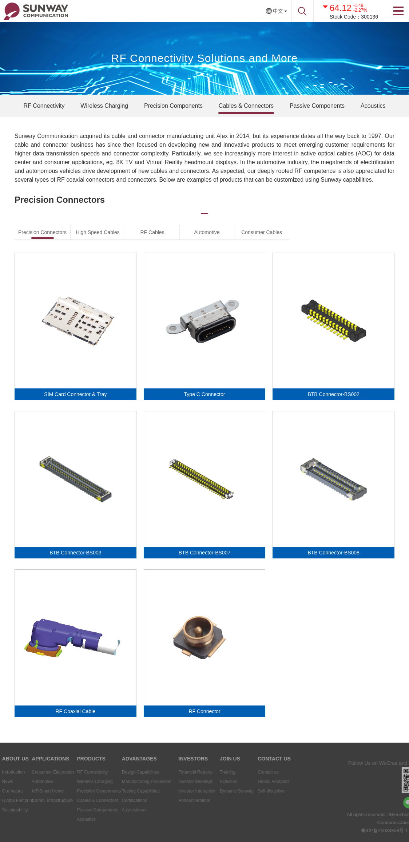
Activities (217, 781)
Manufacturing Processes (130, 781)
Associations (118, 810)
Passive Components (317, 106)
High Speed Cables (98, 232)
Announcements (182, 800)
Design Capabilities (125, 772)
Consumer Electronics (39, 772)
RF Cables (152, 232)
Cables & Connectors (246, 106)
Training (217, 772)
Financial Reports (183, 772)
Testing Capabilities (125, 791)
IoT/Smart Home (34, 791)
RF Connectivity (44, 106)
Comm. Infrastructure (38, 800)
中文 (278, 11)
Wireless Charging (104, 106)
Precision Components (173, 106)
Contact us (258, 772)
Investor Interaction (185, 791)
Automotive (207, 232)
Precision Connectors (42, 232)
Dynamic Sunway (226, 791)
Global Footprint (263, 781)
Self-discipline (261, 791)
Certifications (118, 800)
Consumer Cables (261, 232)
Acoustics (373, 106)
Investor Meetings (184, 781)
